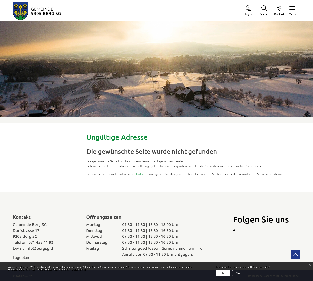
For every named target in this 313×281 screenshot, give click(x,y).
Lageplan (24, 257)
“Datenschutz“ (78, 269)
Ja (223, 273)
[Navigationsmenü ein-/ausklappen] (292, 10)
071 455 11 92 (40, 242)
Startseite (141, 174)
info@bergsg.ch (40, 248)
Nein (239, 273)
